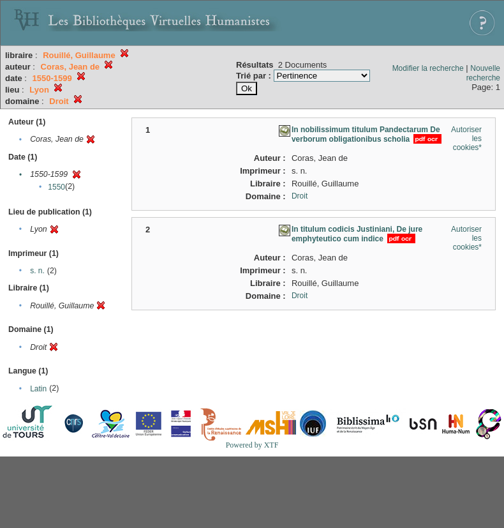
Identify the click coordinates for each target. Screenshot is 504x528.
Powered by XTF (252, 445)
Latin (38, 388)
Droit (300, 196)
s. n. (37, 270)
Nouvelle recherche (483, 73)
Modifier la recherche (428, 68)
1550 (56, 187)
